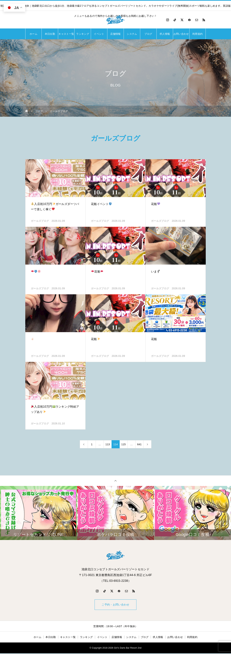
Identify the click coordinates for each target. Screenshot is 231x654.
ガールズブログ (40, 220)
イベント (99, 33)
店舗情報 (115, 33)
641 (139, 444)
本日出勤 (50, 33)
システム (132, 33)
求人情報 (165, 33)
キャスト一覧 (66, 33)
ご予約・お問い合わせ (115, 604)
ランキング (82, 33)
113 (107, 444)
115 (123, 444)
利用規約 (197, 33)
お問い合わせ (181, 33)
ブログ (148, 33)
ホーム (33, 33)
